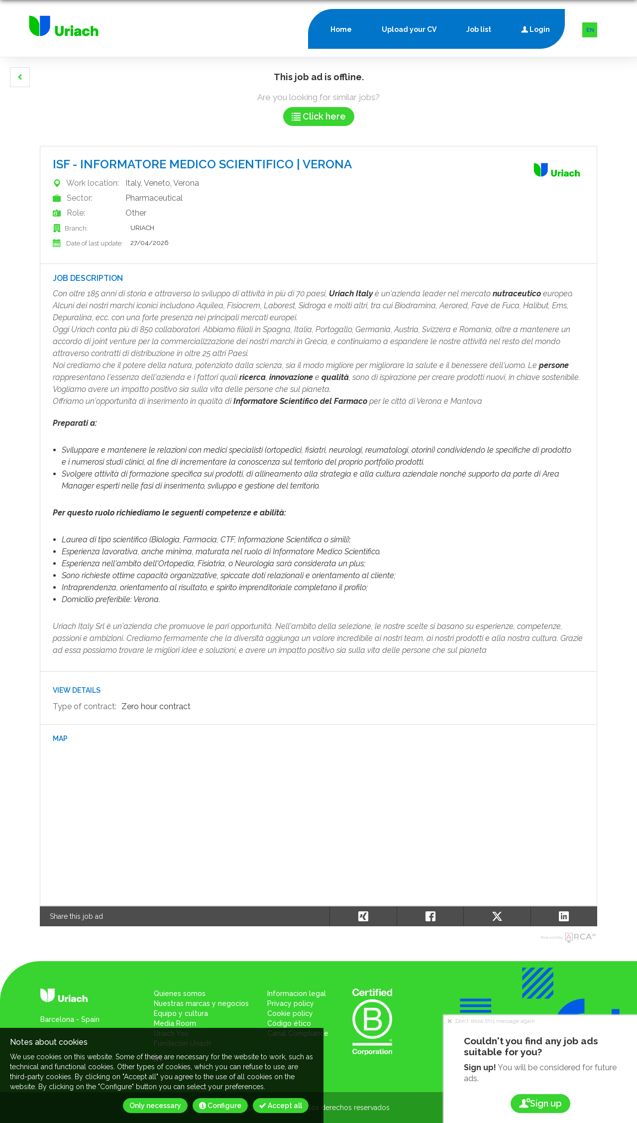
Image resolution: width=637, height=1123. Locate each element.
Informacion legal (296, 994)
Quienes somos (180, 994)
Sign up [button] (540, 1103)
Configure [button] (220, 1106)
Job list (478, 29)
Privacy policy (290, 1003)
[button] (20, 77)
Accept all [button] (280, 1106)
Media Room (175, 1023)
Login (535, 27)
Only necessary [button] (155, 1106)
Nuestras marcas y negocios (201, 1003)
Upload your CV (409, 29)
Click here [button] (319, 116)
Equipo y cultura (181, 1013)
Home (341, 29)
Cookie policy (290, 1013)
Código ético (289, 1023)
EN (590, 30)
